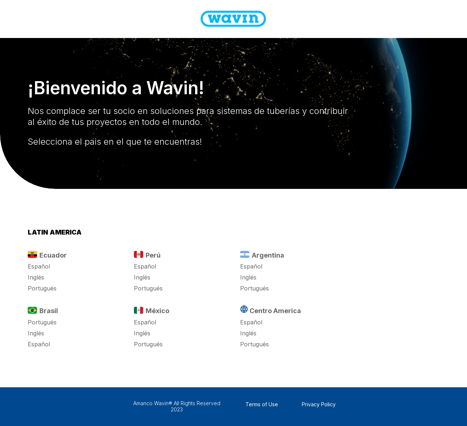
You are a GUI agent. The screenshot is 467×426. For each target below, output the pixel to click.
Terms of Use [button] (262, 404)
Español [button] (39, 266)
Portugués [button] (42, 288)
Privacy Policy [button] (319, 404)
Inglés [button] (36, 277)
